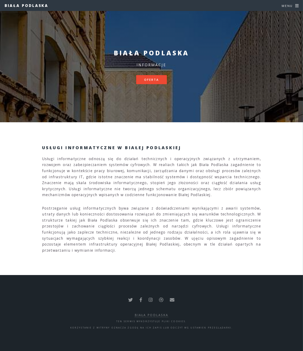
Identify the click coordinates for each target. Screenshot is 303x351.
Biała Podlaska (27, 5)
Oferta (151, 80)
